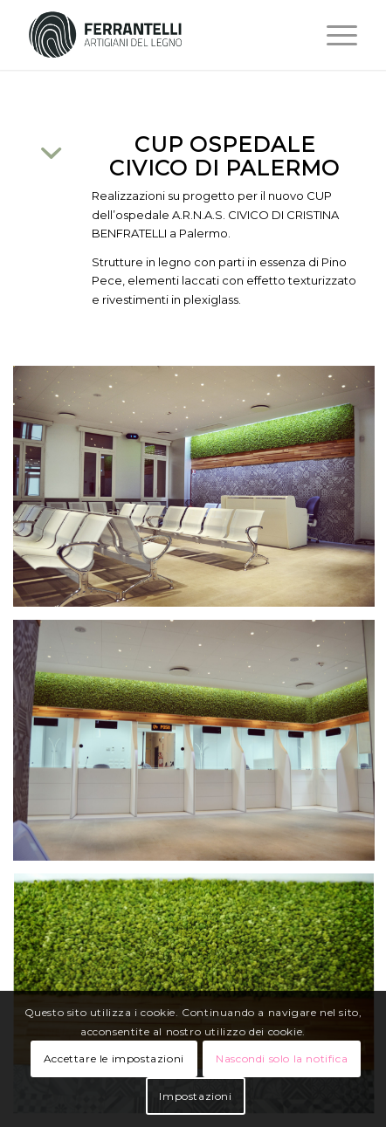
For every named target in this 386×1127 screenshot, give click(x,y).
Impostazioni (195, 1096)
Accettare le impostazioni (114, 1058)
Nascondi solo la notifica (282, 1058)
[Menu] (333, 35)
